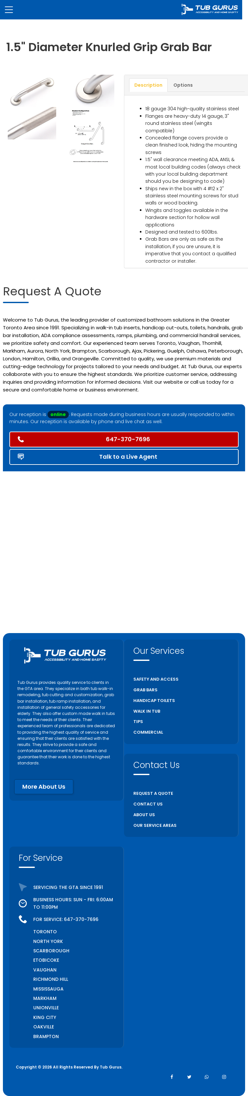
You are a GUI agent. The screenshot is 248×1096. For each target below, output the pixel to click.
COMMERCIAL (148, 732)
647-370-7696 (81, 919)
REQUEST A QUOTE (153, 793)
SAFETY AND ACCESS (156, 679)
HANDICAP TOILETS (154, 700)
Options (183, 85)
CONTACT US (148, 804)
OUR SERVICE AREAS (155, 825)
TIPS (138, 721)
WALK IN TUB (146, 711)
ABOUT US (144, 815)
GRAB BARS (145, 690)
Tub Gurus (110, 1067)
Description (148, 85)
